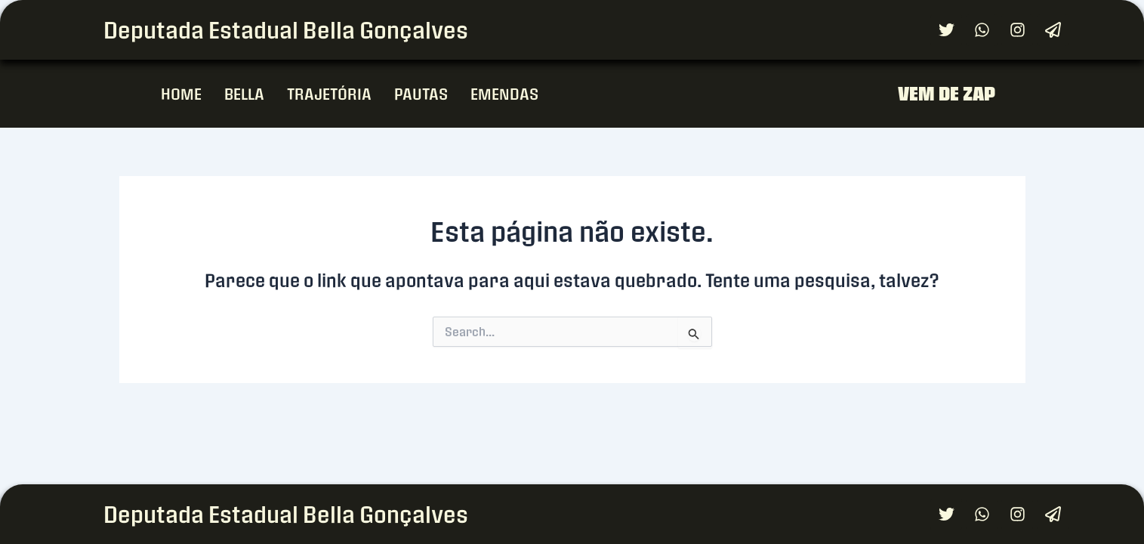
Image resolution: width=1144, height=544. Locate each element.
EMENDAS (504, 93)
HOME (181, 93)
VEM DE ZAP (946, 93)
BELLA (244, 93)
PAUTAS (421, 93)
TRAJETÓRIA (329, 93)
